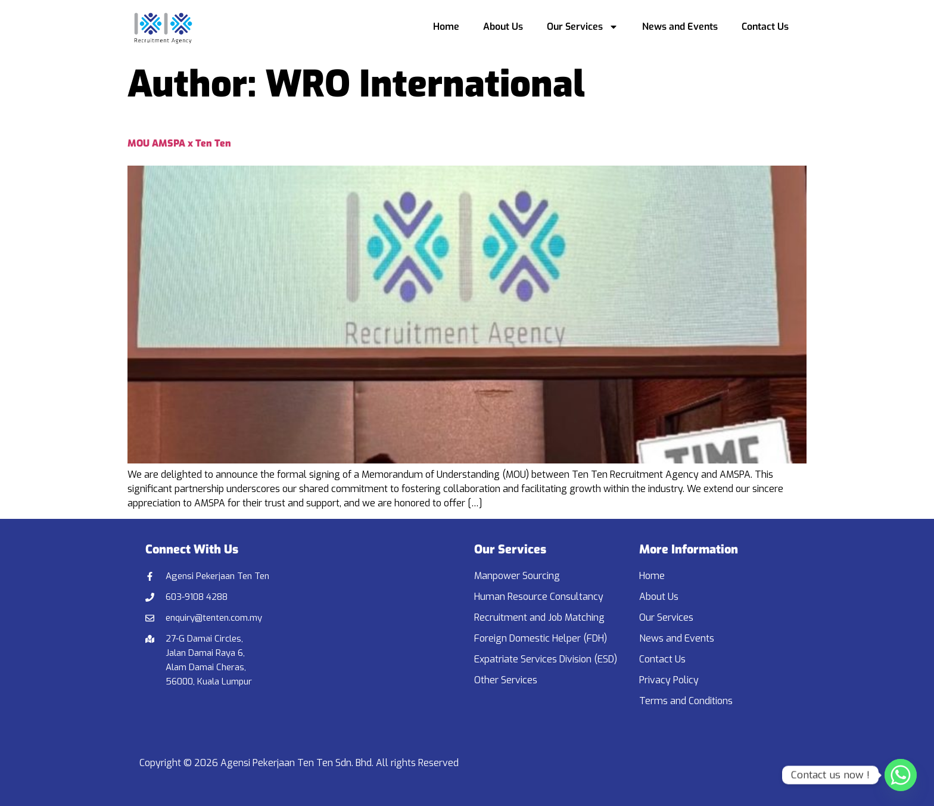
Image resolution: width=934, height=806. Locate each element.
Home (446, 26)
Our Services (582, 27)
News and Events (680, 26)
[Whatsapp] (901, 775)
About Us (503, 26)
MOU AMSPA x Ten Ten (179, 143)
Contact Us (765, 26)
